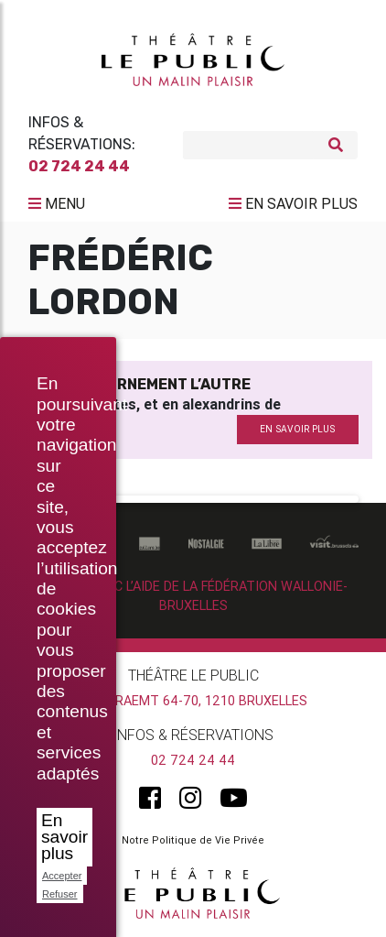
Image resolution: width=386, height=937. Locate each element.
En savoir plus (64, 837)
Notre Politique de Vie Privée (193, 839)
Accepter (61, 875)
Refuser (60, 893)
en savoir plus (297, 429)
